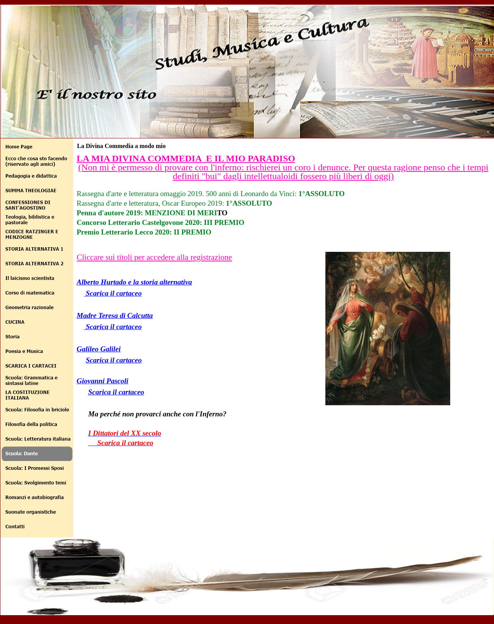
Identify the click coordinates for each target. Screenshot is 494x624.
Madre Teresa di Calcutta (115, 315)
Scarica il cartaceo (113, 293)
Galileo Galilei (99, 349)
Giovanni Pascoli (103, 381)
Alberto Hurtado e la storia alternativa (134, 282)
